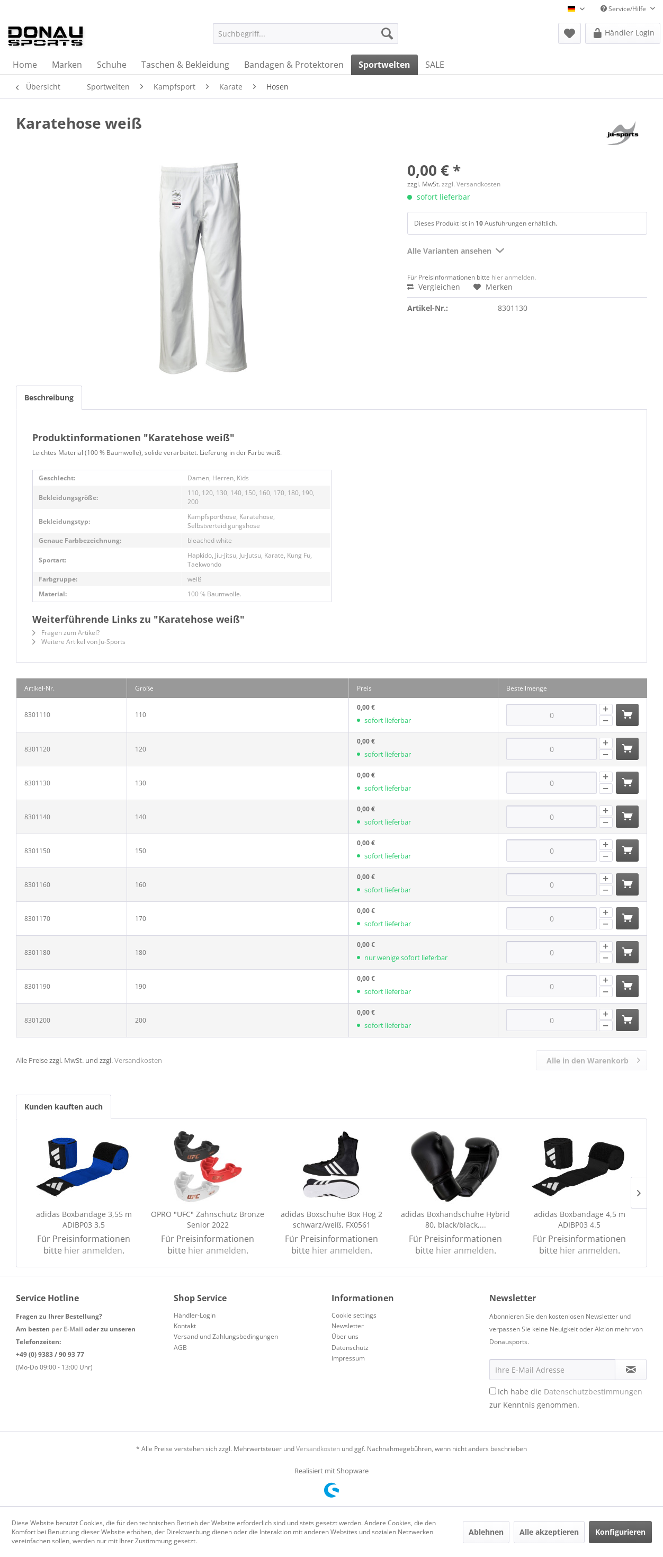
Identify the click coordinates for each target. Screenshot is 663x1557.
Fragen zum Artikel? (66, 632)
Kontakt (185, 1325)
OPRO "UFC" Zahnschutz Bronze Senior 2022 (207, 1219)
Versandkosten (138, 1060)
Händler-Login (195, 1315)
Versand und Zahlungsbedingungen (226, 1336)
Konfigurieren (620, 1532)
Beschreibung (49, 397)
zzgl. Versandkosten (471, 184)
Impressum (348, 1358)
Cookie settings (354, 1315)
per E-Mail (67, 1329)
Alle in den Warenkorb (593, 1059)
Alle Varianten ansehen (455, 249)
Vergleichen (433, 287)
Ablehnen (486, 1532)
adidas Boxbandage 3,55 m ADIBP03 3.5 (84, 1219)
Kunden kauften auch (63, 1107)
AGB (180, 1347)
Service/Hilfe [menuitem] (624, 8)
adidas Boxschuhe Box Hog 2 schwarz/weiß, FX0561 (331, 1219)
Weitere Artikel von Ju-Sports (79, 641)
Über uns (345, 1336)
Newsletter (348, 1325)
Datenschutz (350, 1347)
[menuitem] (306, 33)
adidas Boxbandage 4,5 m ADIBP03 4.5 (579, 1219)
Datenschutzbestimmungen (593, 1391)
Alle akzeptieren (549, 1532)
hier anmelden (512, 277)
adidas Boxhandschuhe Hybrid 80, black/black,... (455, 1219)
